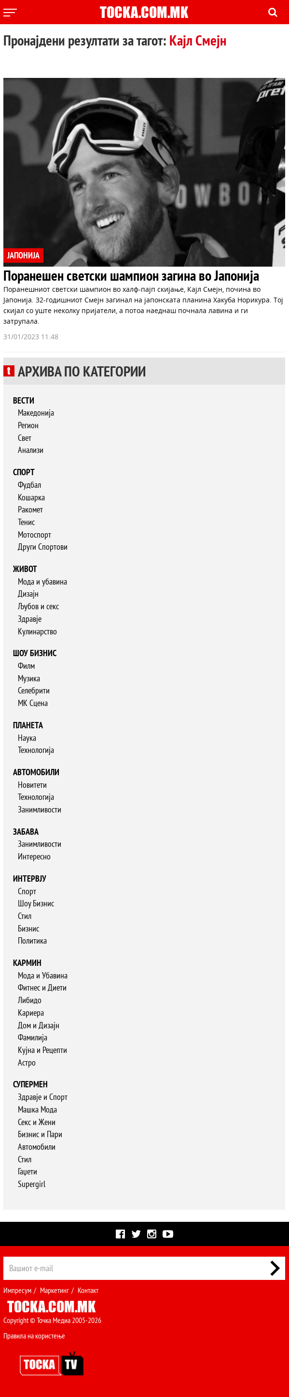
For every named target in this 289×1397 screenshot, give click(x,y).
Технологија (36, 749)
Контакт (88, 1290)
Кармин (27, 962)
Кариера (31, 1012)
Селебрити (34, 690)
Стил (24, 915)
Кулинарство (37, 631)
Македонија (36, 412)
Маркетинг (54, 1290)
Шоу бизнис (34, 653)
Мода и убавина (42, 581)
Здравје (29, 618)
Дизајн (28, 593)
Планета (28, 725)
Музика (29, 678)
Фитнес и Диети (42, 987)
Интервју (29, 878)
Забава (26, 831)
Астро (27, 1062)
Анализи (30, 449)
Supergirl (31, 1183)
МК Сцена (33, 702)
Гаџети (27, 1171)
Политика (32, 940)
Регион (28, 425)
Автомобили (36, 772)
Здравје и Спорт (43, 1096)
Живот (25, 568)
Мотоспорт (34, 534)
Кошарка (31, 497)
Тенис (26, 521)
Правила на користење (34, 1335)
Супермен (30, 1084)
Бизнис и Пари (40, 1134)
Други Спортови (43, 546)
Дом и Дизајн (38, 1025)
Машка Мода (37, 1109)
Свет (24, 437)
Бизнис (28, 928)
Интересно (34, 856)
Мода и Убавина (43, 975)
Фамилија (32, 1037)
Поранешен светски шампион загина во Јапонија (131, 275)
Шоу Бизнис (36, 903)
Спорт (24, 472)
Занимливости (39, 809)
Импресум (17, 1290)
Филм (26, 665)
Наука (27, 737)
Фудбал (29, 484)
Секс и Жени (36, 1121)
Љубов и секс (38, 606)
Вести (23, 400)
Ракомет (30, 509)
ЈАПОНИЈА (23, 255)
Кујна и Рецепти (42, 1049)
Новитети (32, 784)
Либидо (29, 1000)
